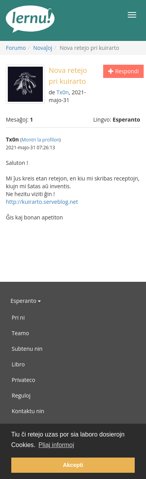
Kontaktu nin (28, 411)
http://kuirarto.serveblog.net (42, 201)
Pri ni (18, 317)
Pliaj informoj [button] (56, 445)
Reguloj (21, 395)
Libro (18, 364)
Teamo (20, 333)
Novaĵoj (42, 47)
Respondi (123, 71)
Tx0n (62, 92)
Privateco (23, 380)
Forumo (16, 47)
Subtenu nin (27, 348)
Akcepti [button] (73, 465)
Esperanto (26, 300)
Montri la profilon (41, 139)
